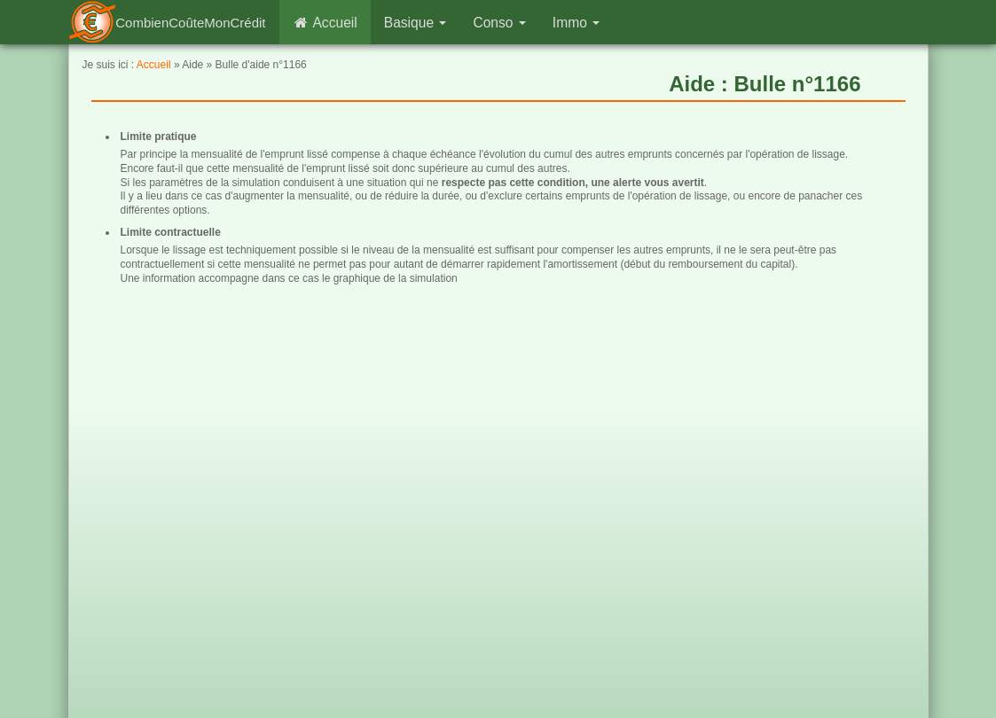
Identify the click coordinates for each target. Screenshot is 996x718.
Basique (415, 22)
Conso (499, 22)
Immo (576, 22)
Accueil (325, 22)
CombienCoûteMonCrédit (190, 22)
